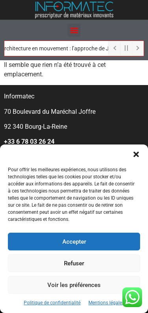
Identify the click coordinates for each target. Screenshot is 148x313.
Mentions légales (106, 303)
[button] (136, 154)
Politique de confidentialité (52, 303)
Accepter (74, 241)
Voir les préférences (74, 285)
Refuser (74, 263)
